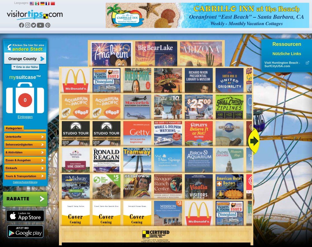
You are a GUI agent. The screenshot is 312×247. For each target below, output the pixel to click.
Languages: (21, 2)
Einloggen (25, 117)
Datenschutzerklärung (25, 182)
